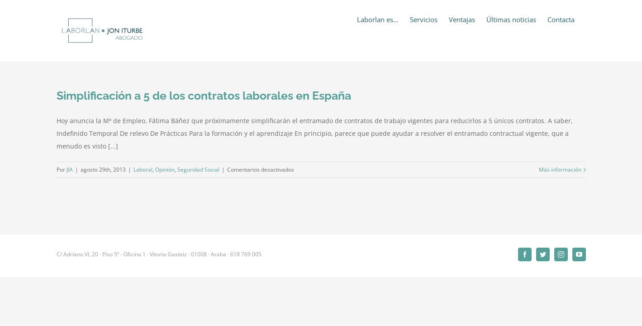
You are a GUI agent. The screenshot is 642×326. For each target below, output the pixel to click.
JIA (70, 169)
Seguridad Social (198, 169)
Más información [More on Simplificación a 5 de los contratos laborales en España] (560, 169)
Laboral (142, 169)
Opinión (165, 169)
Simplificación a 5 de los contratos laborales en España (204, 95)
